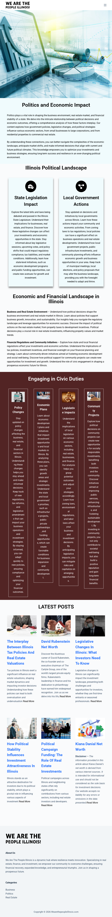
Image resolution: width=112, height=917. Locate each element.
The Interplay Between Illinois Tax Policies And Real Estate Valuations (20, 652)
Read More (28, 701)
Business (10, 889)
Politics (9, 893)
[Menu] (105, 5)
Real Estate (11, 897)
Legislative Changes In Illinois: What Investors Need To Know (87, 652)
